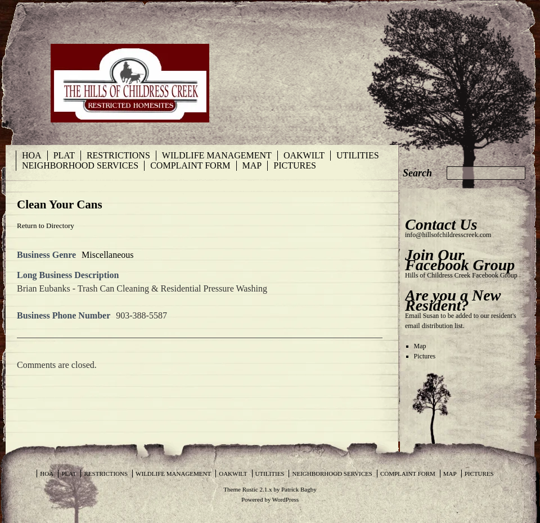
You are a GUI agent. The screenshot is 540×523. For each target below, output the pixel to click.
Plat (64, 155)
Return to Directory (45, 225)
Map (252, 165)
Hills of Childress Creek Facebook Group (461, 275)
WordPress (285, 499)
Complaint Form (190, 165)
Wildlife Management (217, 155)
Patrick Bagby (299, 489)
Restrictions (118, 155)
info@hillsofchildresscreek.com (448, 235)
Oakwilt (304, 155)
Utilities (357, 155)
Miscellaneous (107, 255)
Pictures (294, 165)
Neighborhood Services (80, 165)
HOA (32, 155)
